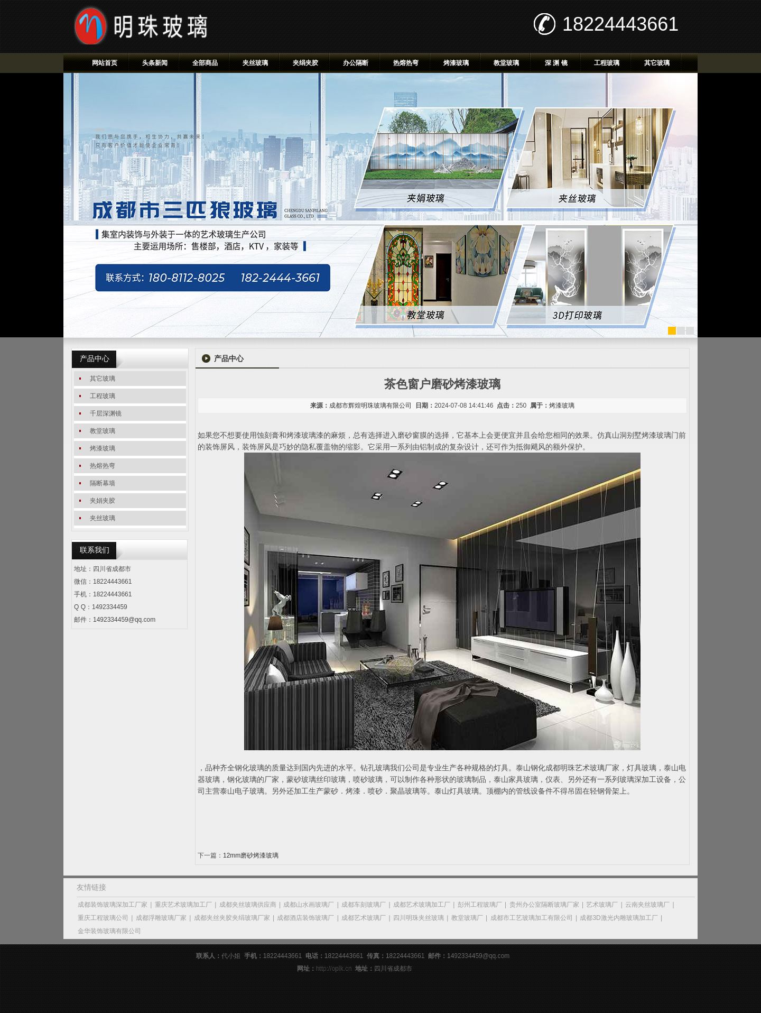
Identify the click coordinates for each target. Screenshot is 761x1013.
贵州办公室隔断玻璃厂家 (544, 904)
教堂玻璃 (506, 63)
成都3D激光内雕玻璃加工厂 (618, 918)
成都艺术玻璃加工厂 (421, 904)
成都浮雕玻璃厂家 (161, 918)
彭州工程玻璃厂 (480, 904)
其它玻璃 (657, 63)
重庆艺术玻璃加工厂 (183, 904)
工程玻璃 (606, 63)
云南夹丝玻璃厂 (647, 904)
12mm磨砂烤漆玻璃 (251, 855)
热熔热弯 (406, 63)
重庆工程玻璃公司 (103, 918)
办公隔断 (355, 63)
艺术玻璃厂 (602, 904)
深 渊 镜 (556, 63)
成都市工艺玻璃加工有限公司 (531, 918)
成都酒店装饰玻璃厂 (305, 918)
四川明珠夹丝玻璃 (418, 918)
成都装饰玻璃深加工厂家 (112, 904)
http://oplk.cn (334, 968)
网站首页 (104, 63)
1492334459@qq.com (124, 619)
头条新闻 (155, 63)
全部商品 (205, 63)
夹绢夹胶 (305, 63)
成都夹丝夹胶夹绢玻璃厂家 (232, 918)
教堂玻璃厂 (467, 918)
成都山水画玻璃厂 (308, 904)
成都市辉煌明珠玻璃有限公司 (370, 405)
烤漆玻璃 (456, 63)
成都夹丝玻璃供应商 (247, 904)
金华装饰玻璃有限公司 (109, 931)
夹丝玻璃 (255, 63)
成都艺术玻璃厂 (363, 918)
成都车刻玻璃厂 (363, 904)
